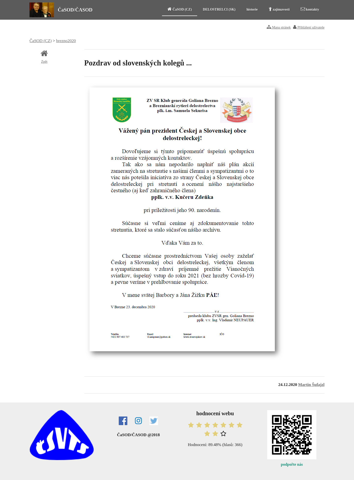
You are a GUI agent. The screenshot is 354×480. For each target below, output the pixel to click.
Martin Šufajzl (311, 384)
